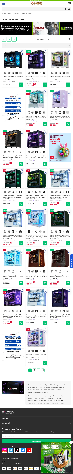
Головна (4, 13)
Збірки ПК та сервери (13, 13)
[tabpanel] (36, 28)
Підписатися (36, 441)
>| (43, 370)
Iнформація (6, 423)
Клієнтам (5, 419)
